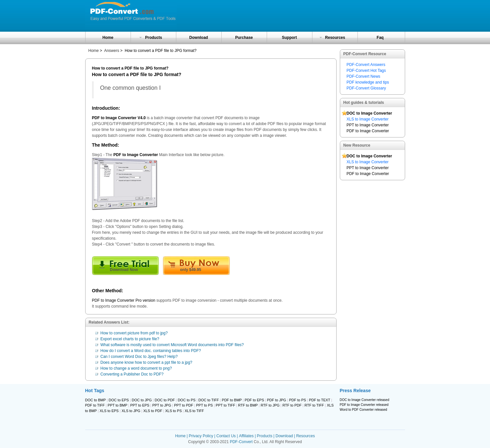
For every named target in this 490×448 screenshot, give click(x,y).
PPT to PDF (183, 405)
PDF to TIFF (95, 405)
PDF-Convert (241, 442)
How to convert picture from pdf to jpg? (134, 333)
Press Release (355, 390)
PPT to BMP (117, 405)
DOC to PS (186, 400)
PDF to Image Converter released (364, 405)
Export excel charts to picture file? (130, 339)
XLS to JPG (130, 411)
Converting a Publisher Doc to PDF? (132, 374)
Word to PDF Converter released (363, 409)
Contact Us (226, 436)
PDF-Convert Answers (366, 64)
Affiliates (246, 436)
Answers (111, 50)
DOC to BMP (95, 400)
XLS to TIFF (194, 411)
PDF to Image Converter (368, 131)
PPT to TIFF (225, 405)
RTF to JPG (270, 405)
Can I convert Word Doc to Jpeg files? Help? (139, 356)
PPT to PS (204, 405)
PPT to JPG (161, 405)
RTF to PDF (291, 405)
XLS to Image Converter (368, 119)
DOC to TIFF (208, 400)
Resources (335, 37)
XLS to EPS (109, 411)
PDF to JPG (276, 400)
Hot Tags (94, 390)
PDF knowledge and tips (368, 82)
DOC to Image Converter (369, 113)
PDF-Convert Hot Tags (366, 70)
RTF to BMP (248, 405)
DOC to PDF (165, 400)
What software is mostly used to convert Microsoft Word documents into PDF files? (172, 345)
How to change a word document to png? (136, 368)
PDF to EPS (254, 400)
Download (198, 37)
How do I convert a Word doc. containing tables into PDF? (151, 350)
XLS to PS (173, 411)
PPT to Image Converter (368, 125)
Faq (380, 37)
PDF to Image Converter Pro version (123, 300)
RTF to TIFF (314, 405)
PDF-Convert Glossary (366, 88)
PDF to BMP (232, 400)
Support (289, 37)
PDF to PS (297, 400)
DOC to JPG (142, 400)
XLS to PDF (152, 411)
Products (153, 37)
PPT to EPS (140, 405)
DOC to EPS (119, 400)
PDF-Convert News (363, 76)
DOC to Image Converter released (364, 400)
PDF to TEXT (319, 400)
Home (108, 37)
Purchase (244, 37)
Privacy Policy (201, 436)
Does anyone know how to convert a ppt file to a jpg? (147, 362)
